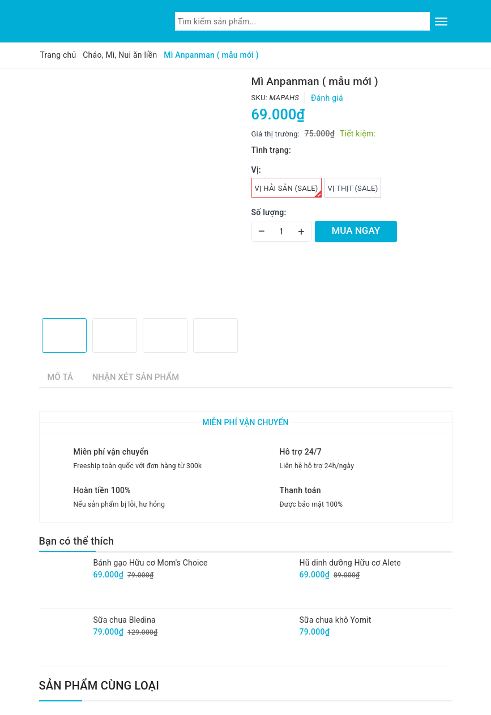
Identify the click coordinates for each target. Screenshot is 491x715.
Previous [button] (33, 335)
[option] (139, 74)
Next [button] (245, 335)
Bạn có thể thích (76, 541)
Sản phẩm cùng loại (99, 685)
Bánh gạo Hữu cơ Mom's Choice (150, 562)
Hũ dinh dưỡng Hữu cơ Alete (350, 562)
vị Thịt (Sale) (353, 188)
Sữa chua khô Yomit (336, 619)
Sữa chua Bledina (124, 619)
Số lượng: (269, 212)
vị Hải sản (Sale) (288, 191)
